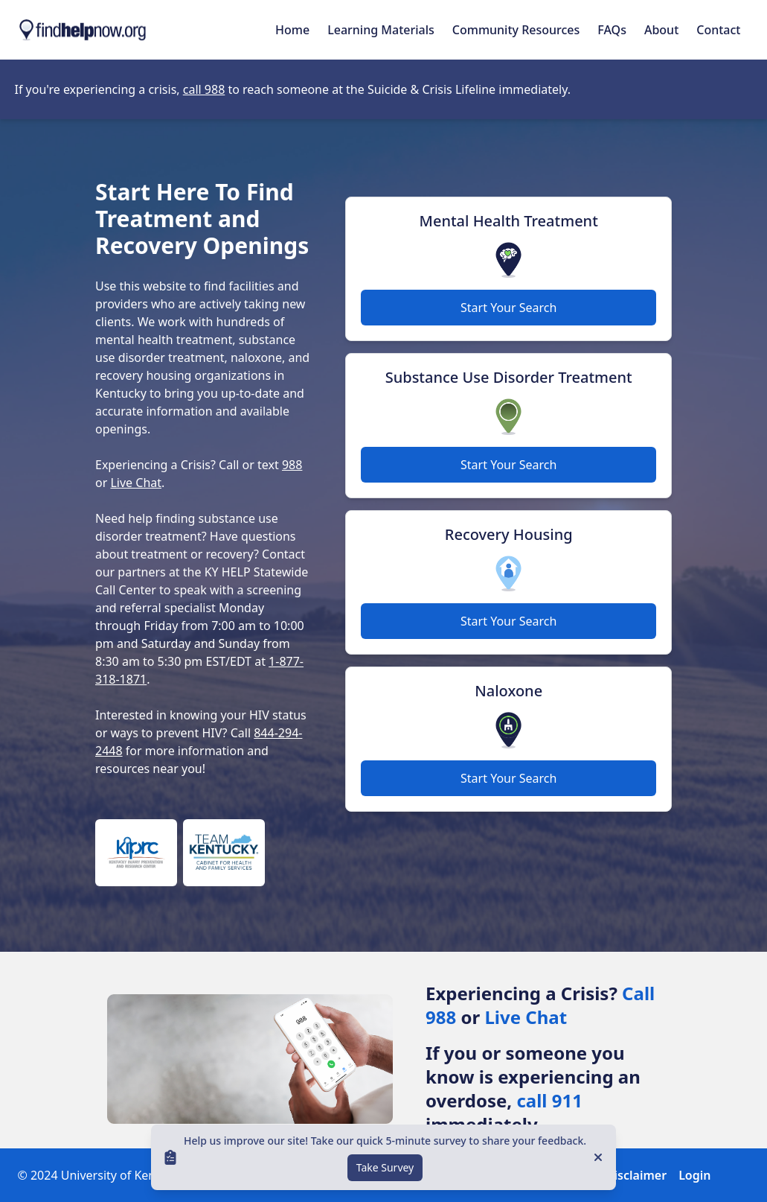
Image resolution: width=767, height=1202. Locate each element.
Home (292, 30)
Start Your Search (508, 307)
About (661, 30)
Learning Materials (380, 30)
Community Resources (516, 30)
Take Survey (385, 1167)
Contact (718, 30)
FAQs (611, 30)
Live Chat (135, 482)
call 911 (549, 1100)
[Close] (598, 1157)
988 (292, 465)
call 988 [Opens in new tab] (204, 89)
